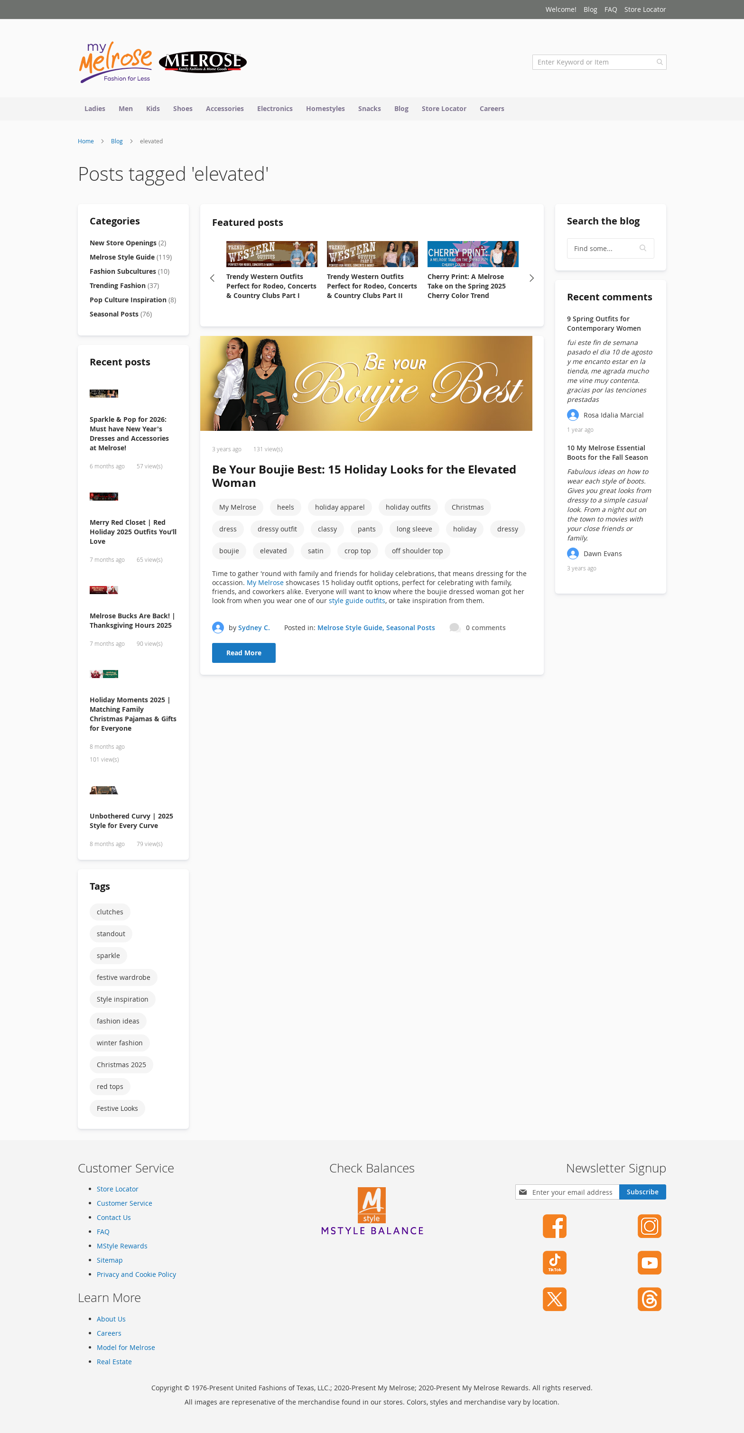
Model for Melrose (126, 1347)
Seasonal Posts (410, 629)
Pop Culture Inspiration (133, 301)
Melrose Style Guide (349, 629)
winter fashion (120, 1044)
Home (86, 143)
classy (327, 531)
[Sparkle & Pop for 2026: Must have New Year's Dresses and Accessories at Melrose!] (133, 396)
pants (367, 531)
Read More (243, 655)
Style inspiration (123, 1000)
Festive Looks (117, 1110)
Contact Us (114, 1217)
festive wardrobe (123, 979)
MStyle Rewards (122, 1245)
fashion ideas (118, 1022)
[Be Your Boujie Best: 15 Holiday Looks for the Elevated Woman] (371, 386)
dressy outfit (277, 531)
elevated (273, 553)
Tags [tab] (100, 888)
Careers (109, 1333)
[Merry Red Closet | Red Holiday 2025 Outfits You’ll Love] (133, 499)
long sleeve (414, 531)
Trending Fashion (124, 287)
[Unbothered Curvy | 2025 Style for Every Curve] (133, 793)
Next (532, 280)
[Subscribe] (642, 1192)
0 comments (486, 629)
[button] (643, 250)
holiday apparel (340, 509)
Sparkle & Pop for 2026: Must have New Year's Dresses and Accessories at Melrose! (129, 435)
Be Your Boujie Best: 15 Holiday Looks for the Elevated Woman (364, 478)
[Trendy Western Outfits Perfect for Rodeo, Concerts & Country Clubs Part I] (271, 256)
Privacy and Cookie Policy (136, 1274)
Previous (212, 280)
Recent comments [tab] (609, 298)
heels (285, 509)
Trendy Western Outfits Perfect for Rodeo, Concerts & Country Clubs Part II (372, 288)
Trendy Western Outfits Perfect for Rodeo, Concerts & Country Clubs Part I (271, 288)
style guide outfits (357, 602)
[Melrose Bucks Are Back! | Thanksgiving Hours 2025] (133, 592)
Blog (590, 9)
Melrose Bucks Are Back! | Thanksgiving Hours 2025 (133, 622)
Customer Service (124, 1203)
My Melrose (237, 509)
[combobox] (599, 64)
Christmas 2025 (121, 1066)
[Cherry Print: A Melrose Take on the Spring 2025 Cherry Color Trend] (473, 256)
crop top (357, 553)
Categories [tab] (115, 222)
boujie (229, 553)
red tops (110, 1088)
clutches (110, 913)
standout (111, 935)
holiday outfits (408, 509)
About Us (111, 1318)
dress (228, 531)
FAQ (610, 9)
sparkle (108, 957)
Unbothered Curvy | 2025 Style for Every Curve (131, 822)
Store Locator (645, 9)
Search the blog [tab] (603, 222)
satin (316, 553)
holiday (464, 531)
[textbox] (610, 250)
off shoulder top (417, 553)
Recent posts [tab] (120, 363)
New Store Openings (128, 244)
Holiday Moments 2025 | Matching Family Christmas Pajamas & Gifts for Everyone (133, 716)
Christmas (468, 509)
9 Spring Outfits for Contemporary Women (604, 325)
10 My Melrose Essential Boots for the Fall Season (607, 454)
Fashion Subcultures (129, 273)
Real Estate (114, 1361)
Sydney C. (254, 629)
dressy (507, 531)
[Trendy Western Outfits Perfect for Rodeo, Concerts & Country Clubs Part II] (372, 256)
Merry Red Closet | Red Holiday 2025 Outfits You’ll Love (133, 534)
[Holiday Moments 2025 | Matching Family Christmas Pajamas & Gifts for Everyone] (133, 676)
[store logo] (163, 64)
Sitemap (110, 1260)
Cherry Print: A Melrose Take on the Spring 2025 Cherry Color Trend (467, 288)
